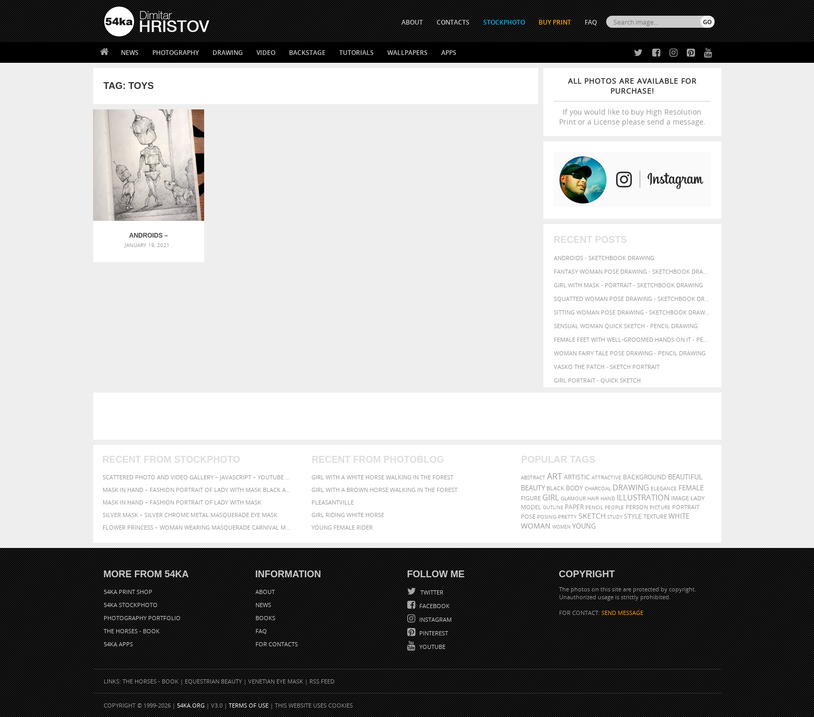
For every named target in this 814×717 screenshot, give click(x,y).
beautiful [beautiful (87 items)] (685, 476)
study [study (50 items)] (614, 516)
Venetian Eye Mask (275, 681)
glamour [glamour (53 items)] (573, 498)
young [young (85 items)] (584, 526)
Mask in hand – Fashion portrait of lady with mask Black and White (198, 490)
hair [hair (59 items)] (593, 498)
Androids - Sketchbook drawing (604, 258)
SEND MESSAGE (622, 613)
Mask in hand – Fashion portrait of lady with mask (182, 502)
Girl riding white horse (347, 515)
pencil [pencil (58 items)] (594, 507)
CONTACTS (453, 22)
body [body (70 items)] (574, 488)
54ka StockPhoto (131, 605)
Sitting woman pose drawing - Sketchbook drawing (632, 312)
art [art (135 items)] (554, 476)
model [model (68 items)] (531, 507)
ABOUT (412, 22)
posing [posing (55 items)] (546, 516)
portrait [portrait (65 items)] (685, 507)
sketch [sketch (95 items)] (592, 516)
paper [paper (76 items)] (574, 506)
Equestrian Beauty (213, 681)
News (130, 52)
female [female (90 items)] (691, 487)
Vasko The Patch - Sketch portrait (607, 367)
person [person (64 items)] (637, 507)
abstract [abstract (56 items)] (533, 477)
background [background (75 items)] (644, 477)
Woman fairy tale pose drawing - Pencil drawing (630, 353)
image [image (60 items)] (680, 498)
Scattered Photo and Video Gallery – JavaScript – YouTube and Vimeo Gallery (198, 477)
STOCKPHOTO (504, 22)
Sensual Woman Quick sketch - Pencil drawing (626, 326)
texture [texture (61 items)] (655, 516)
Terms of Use (249, 705)
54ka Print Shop (128, 592)
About (265, 592)
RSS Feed (321, 681)
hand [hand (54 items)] (607, 498)
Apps (448, 52)
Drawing (228, 52)
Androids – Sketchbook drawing (148, 235)
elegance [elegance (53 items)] (664, 488)
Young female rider (342, 527)
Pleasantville (332, 502)
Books (265, 618)
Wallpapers (407, 52)
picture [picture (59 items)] (660, 507)
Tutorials (356, 52)
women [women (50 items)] (561, 526)
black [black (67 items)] (555, 488)
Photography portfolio (142, 618)
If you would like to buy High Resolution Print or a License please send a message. (632, 101)
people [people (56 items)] (614, 507)
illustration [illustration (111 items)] (643, 497)
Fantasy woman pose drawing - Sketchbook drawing (632, 271)
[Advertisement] (409, 416)
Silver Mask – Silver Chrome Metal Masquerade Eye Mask (190, 515)
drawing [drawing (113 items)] (630, 487)
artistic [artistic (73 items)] (577, 477)
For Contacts (276, 644)
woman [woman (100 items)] (536, 526)
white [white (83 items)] (678, 516)
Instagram (435, 619)
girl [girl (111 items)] (550, 497)
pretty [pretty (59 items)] (567, 516)
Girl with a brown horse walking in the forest (384, 490)
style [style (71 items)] (633, 516)
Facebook (434, 606)
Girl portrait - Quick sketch (597, 380)
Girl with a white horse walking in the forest (382, 477)
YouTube (431, 647)
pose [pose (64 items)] (528, 516)
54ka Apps (118, 644)
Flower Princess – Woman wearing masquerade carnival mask (198, 527)
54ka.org (191, 705)
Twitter (431, 592)
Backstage (307, 52)
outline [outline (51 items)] (553, 507)
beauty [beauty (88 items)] (533, 487)
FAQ (591, 22)
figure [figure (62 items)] (531, 498)
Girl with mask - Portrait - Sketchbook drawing (628, 285)
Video (266, 52)
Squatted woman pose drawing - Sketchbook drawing (632, 299)
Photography (175, 52)
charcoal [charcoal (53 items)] (598, 488)
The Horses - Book (132, 631)
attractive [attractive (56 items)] (606, 477)
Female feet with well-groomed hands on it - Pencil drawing (632, 339)
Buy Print (555, 22)
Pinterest (433, 633)
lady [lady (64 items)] (697, 498)
